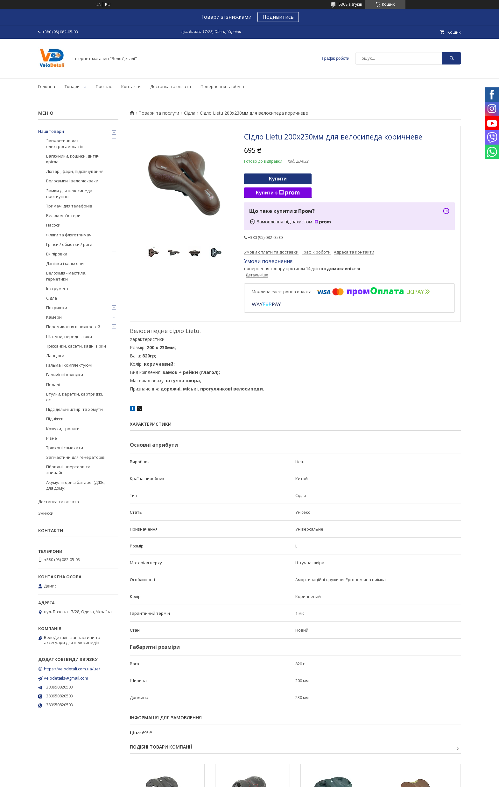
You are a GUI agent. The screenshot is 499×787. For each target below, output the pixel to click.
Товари (72, 86)
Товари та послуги (159, 113)
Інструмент (57, 288)
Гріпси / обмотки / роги (69, 244)
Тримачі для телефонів (69, 206)
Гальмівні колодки (64, 374)
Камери (54, 317)
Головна (46, 86)
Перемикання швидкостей (73, 326)
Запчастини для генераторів (75, 457)
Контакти (131, 86)
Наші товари (51, 131)
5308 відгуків (350, 4)
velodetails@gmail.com (66, 678)
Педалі (53, 384)
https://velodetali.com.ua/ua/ (72, 668)
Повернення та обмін (222, 86)
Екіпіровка (56, 254)
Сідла (189, 113)
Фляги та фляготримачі (69, 235)
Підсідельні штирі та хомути (74, 409)
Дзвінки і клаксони (65, 263)
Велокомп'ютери (63, 215)
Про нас (104, 86)
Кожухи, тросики (63, 428)
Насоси (53, 225)
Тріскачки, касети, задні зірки (76, 346)
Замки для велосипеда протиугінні (69, 193)
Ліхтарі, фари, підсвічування (74, 171)
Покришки (56, 307)
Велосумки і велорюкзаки (72, 181)
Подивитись (278, 16)
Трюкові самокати (64, 448)
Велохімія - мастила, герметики (66, 276)
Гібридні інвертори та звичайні (68, 469)
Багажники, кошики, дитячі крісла (73, 159)
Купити (278, 178)
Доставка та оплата (170, 86)
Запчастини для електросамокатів (64, 143)
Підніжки (55, 419)
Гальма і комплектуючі (69, 365)
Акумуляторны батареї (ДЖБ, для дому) (75, 485)
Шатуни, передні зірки (69, 336)
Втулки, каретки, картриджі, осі (74, 397)
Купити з (278, 193)
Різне (51, 438)
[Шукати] (451, 58)
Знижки (45, 513)
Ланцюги (55, 355)
